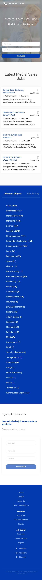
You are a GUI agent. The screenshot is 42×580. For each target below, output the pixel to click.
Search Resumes (21, 520)
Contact (21, 497)
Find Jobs (21, 56)
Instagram (23, 553)
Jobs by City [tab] (33, 193)
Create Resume (21, 538)
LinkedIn (22, 557)
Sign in (21, 524)
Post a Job (21, 515)
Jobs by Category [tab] (13, 193)
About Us (21, 501)
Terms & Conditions (21, 505)
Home (21, 492)
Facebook (22, 549)
